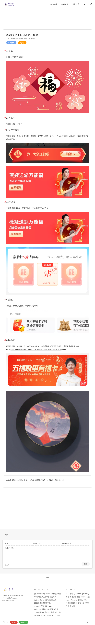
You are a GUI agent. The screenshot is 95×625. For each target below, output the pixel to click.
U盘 (88, 597)
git (83, 594)
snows (20, 595)
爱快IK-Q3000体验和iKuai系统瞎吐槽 (47, 594)
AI (83, 603)
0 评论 (25, 38)
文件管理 (73, 597)
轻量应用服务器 (71, 603)
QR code (24, 622)
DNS (79, 603)
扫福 (22, 43)
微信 (67, 597)
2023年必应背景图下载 (42, 603)
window (78, 594)
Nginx (68, 600)
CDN (85, 600)
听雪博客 (11, 600)
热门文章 (75, 4)
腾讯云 (72, 594)
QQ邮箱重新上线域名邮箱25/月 (45, 597)
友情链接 (53, 4)
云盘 (67, 606)
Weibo (14, 622)
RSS (47, 577)
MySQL (87, 594)
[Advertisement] (47, 22)
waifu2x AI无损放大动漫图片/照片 (46, 609)
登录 (78, 597)
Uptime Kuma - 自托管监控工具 (45, 600)
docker (83, 597)
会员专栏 (64, 4)
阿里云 (87, 603)
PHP (67, 594)
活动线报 (19, 38)
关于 (85, 4)
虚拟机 (80, 600)
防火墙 (72, 606)
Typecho (14, 598)
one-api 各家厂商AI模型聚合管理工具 (47, 612)
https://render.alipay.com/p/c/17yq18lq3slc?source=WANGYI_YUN (36, 349)
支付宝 (12, 43)
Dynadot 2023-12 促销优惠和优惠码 (47, 615)
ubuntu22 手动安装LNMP (43, 606)
